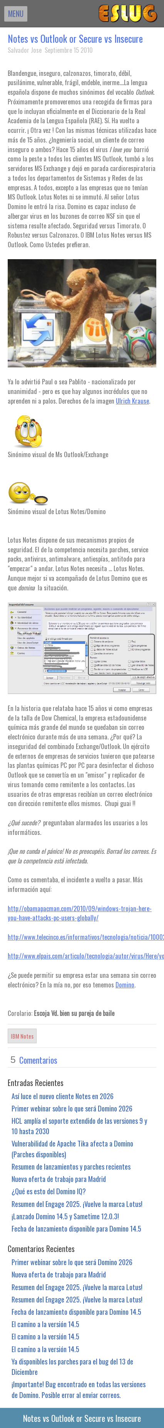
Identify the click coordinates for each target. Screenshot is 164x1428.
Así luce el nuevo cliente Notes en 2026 (63, 1096)
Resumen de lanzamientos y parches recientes (71, 1166)
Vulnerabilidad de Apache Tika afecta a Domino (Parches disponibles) (72, 1148)
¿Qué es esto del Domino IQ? (49, 1191)
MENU (15, 13)
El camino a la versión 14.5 (45, 1324)
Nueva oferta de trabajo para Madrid (59, 1178)
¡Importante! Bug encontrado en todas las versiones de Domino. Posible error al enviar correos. (79, 1389)
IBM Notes (22, 1036)
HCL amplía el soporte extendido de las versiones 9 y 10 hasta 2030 (79, 1125)
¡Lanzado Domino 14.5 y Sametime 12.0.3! (65, 1216)
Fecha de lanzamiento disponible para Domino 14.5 (76, 1228)
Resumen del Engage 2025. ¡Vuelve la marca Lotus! (77, 1203)
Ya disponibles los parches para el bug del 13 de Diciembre (72, 1366)
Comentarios (38, 1060)
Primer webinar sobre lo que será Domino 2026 (72, 1108)
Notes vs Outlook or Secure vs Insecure (75, 38)
